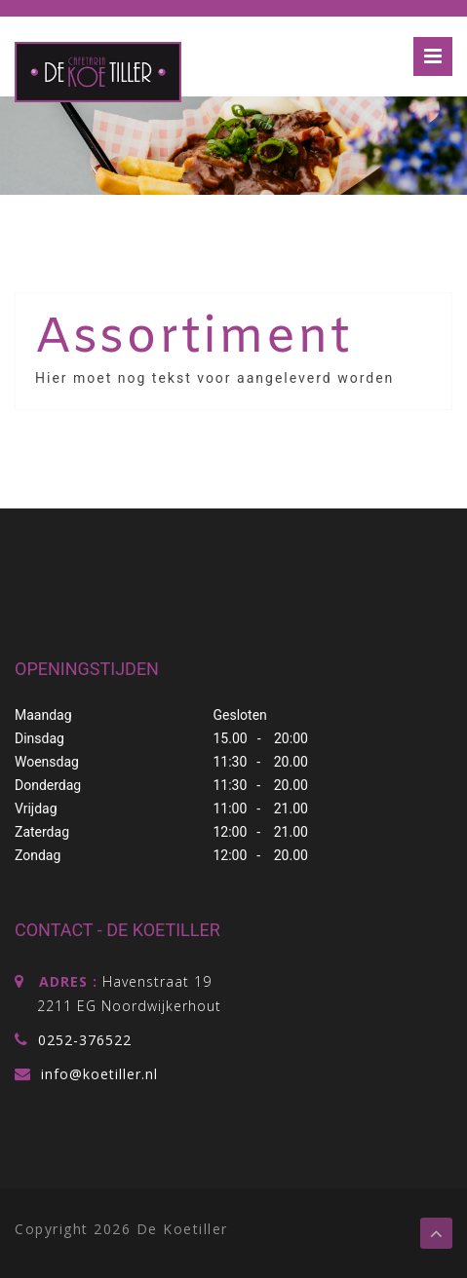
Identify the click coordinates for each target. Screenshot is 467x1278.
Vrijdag (36, 808)
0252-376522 (85, 1040)
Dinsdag (39, 738)
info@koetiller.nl (97, 1074)
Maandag (43, 715)
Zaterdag (42, 832)
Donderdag (48, 785)
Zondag (37, 855)
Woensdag (47, 762)
